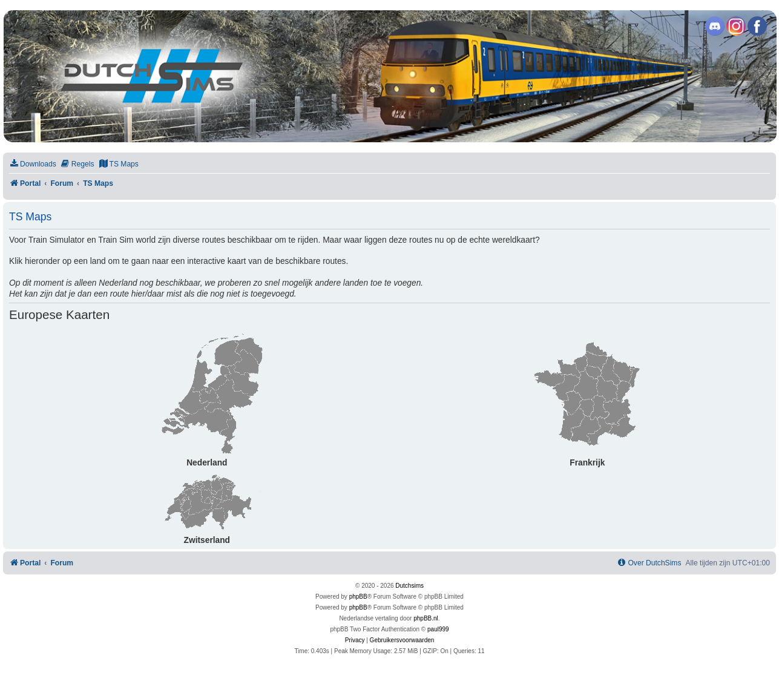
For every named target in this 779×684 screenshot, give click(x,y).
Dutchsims (409, 585)
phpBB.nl (425, 618)
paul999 (438, 629)
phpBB (358, 596)
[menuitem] (32, 164)
